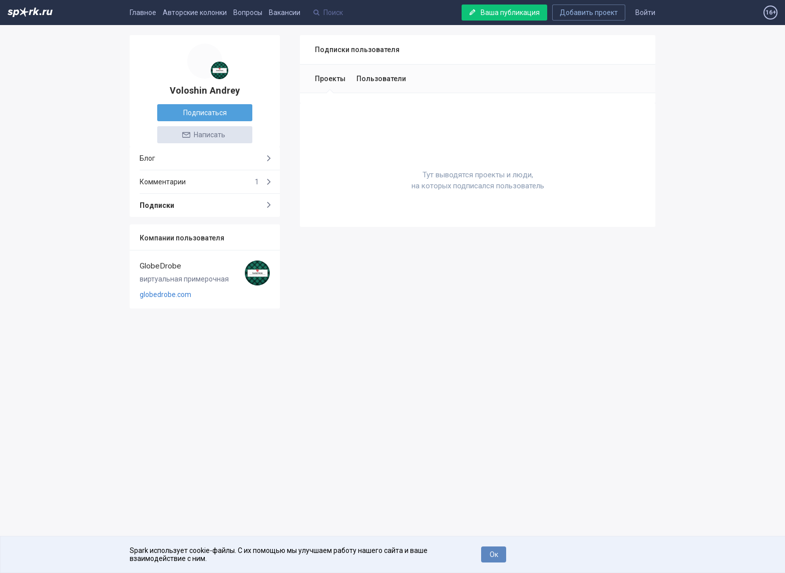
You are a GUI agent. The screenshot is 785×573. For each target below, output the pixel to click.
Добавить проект (589, 13)
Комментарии (199, 182)
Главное (143, 13)
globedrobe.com (165, 295)
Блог (147, 158)
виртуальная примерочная (184, 279)
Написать (203, 134)
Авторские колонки (195, 13)
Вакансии (284, 13)
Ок (494, 554)
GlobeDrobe (160, 265)
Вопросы (247, 13)
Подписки (157, 205)
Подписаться (205, 113)
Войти (645, 13)
